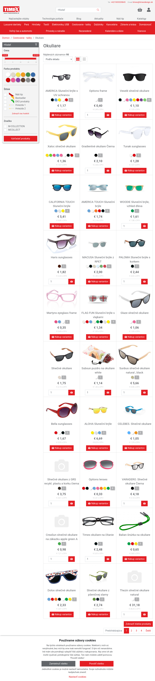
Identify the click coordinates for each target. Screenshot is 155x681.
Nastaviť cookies (77, 676)
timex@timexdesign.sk (143, 2)
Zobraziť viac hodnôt (20, 113)
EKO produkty (18, 101)
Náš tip (15, 94)
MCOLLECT (14, 129)
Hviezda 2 (17, 108)
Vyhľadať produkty (20, 138)
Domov (6, 37)
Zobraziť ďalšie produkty (138, 624)
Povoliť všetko (96, 663)
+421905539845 (118, 2)
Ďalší (148, 630)
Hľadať (20, 44)
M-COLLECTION (16, 126)
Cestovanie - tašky (22, 37)
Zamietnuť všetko (58, 663)
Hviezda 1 (17, 105)
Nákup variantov (62, 115)
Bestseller (17, 98)
